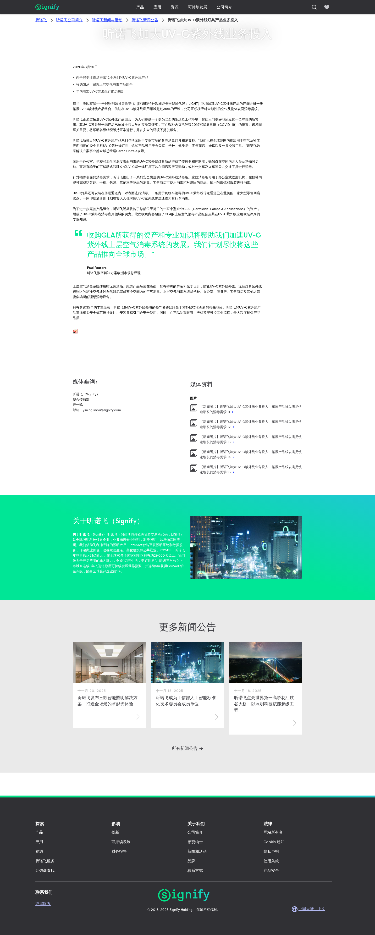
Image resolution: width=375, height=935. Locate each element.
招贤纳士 (195, 841)
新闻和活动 (197, 851)
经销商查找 (45, 870)
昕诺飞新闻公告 (145, 19)
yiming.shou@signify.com (102, 410)
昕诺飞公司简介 (69, 19)
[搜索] (314, 7)
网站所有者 (273, 832)
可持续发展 (197, 7)
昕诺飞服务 (45, 860)
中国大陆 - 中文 (311, 908)
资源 (174, 7)
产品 (140, 7)
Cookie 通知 (274, 841)
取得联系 (43, 903)
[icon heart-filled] (326, 7)
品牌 (191, 860)
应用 (157, 7)
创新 (115, 832)
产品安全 (271, 870)
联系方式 (195, 870)
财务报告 (119, 851)
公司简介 (224, 7)
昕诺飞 (41, 19)
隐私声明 (271, 851)
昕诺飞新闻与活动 (107, 19)
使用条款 (271, 860)
